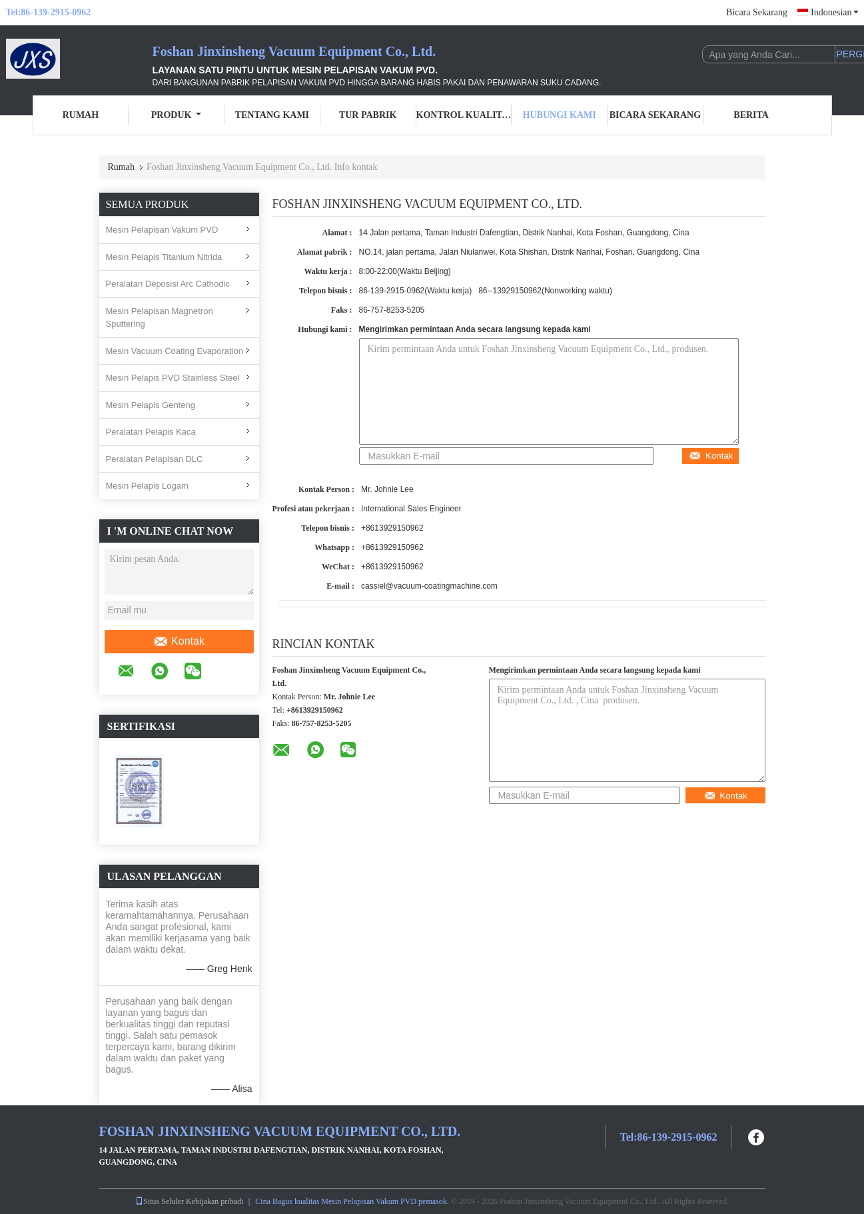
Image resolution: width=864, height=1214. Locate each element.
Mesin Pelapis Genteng (150, 405)
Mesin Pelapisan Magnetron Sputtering (159, 317)
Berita (751, 115)
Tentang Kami (272, 115)
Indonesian (834, 12)
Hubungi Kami (559, 115)
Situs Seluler (159, 1201)
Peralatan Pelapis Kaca (151, 432)
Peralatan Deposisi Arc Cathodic (168, 284)
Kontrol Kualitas (464, 115)
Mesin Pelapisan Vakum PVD (162, 230)
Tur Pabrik (367, 115)
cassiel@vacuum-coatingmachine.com (429, 586)
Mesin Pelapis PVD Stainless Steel (173, 378)
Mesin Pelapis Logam (147, 486)
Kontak (179, 641)
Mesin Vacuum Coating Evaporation (174, 351)
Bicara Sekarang (756, 12)
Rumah (81, 115)
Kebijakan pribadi (214, 1201)
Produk (176, 115)
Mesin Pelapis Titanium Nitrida (164, 257)
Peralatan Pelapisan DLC (154, 459)
